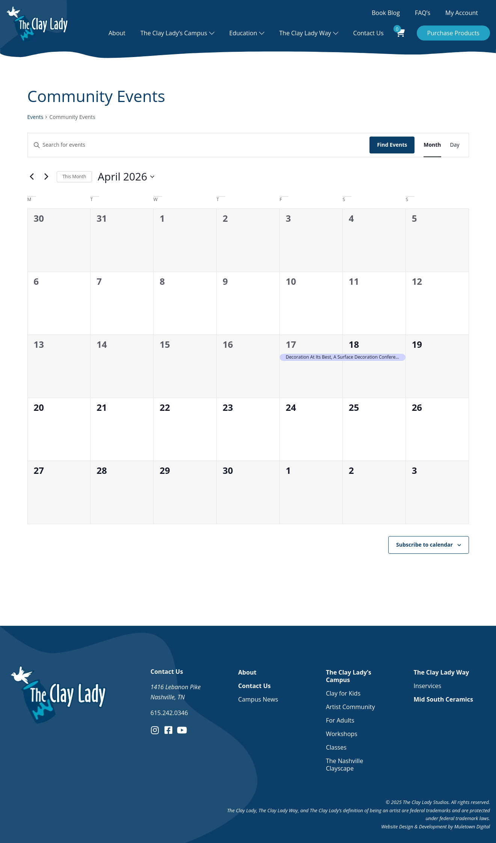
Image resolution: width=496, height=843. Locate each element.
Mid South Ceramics (443, 699)
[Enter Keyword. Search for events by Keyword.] (199, 145)
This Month (74, 176)
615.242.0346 (169, 713)
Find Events (392, 144)
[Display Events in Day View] (455, 145)
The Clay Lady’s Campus (173, 33)
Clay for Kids (343, 693)
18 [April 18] (354, 344)
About (117, 33)
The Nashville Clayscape (344, 764)
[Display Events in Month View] (432, 145)
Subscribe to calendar (424, 544)
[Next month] (46, 176)
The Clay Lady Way (305, 33)
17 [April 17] (291, 344)
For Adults (340, 720)
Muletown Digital (472, 826)
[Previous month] (31, 176)
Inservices (427, 686)
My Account (461, 13)
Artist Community (350, 707)
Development (433, 826)
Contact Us (368, 33)
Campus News (258, 699)
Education (243, 33)
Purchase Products (453, 33)
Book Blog (386, 13)
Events (35, 116)
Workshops (341, 734)
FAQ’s (422, 13)
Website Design (397, 826)
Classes (336, 747)
